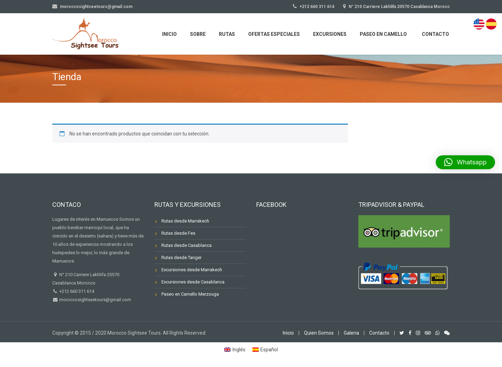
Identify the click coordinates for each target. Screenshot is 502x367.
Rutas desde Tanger (181, 257)
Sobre (198, 34)
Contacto (435, 34)
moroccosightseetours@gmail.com (94, 299)
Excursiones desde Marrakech (191, 269)
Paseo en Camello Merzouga (190, 294)
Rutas (227, 34)
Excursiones (330, 34)
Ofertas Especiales (274, 34)
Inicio (169, 34)
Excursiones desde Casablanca (193, 281)
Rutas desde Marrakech (185, 221)
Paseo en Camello (383, 34)
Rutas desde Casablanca (186, 245)
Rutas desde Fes (178, 233)
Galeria (351, 333)
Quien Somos (319, 333)
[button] (465, 162)
